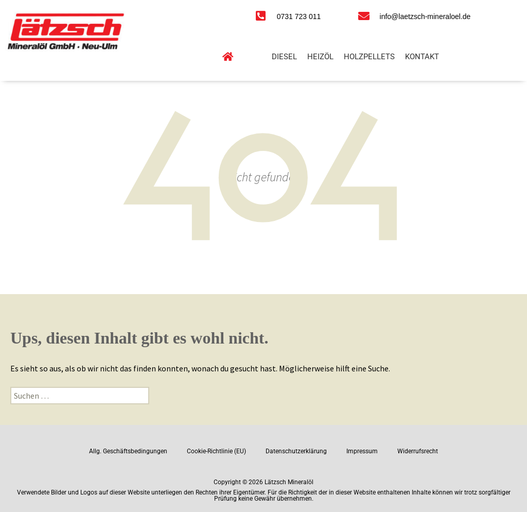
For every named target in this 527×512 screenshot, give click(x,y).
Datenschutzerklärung (296, 451)
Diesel (284, 56)
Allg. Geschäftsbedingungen (128, 451)
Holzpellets (369, 56)
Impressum (362, 451)
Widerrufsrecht (417, 451)
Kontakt (422, 56)
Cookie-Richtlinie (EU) (216, 451)
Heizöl (320, 56)
